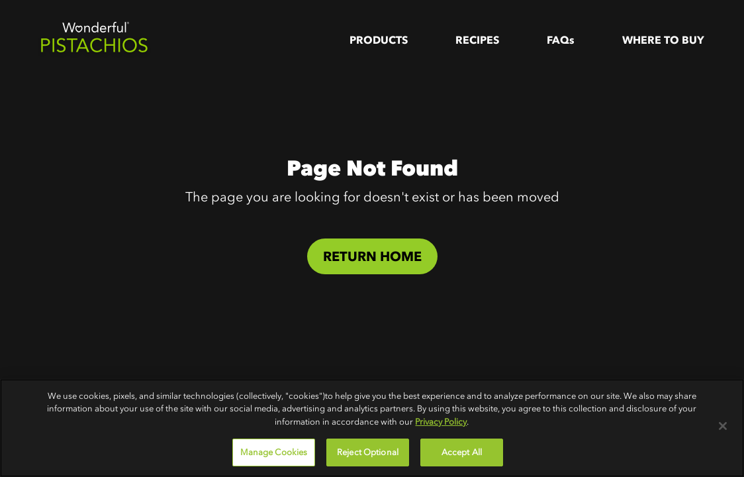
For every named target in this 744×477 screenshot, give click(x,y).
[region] (372, 428)
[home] (94, 39)
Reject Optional (367, 452)
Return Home (372, 256)
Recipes (477, 39)
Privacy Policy (441, 422)
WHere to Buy (663, 39)
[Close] (722, 426)
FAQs (561, 39)
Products (378, 39)
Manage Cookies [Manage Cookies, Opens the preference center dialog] (274, 452)
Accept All (462, 452)
